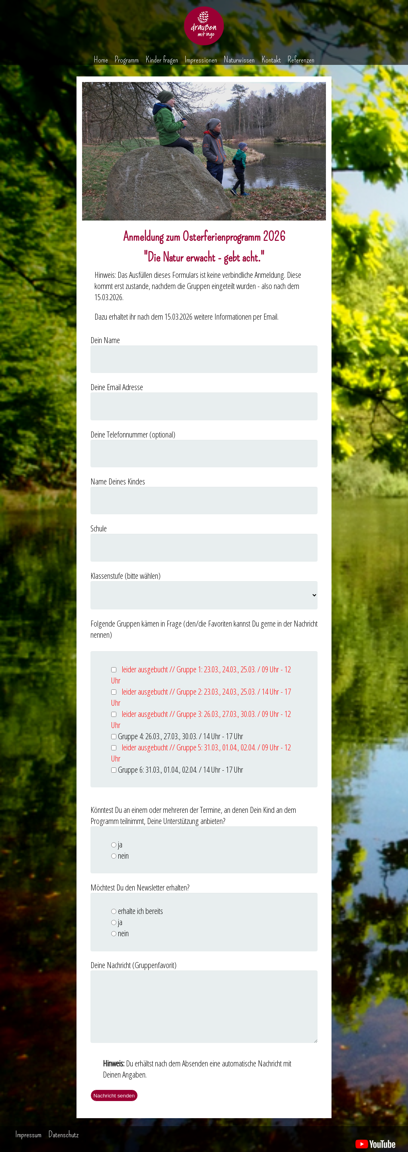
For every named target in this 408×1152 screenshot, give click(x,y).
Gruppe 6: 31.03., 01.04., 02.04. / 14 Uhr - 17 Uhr (180, 769)
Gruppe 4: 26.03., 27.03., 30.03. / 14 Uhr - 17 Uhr (180, 736)
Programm (126, 60)
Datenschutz (63, 1135)
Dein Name (105, 340)
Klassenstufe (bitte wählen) (125, 575)
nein (123, 855)
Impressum (28, 1135)
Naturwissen (239, 60)
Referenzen (300, 60)
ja (120, 844)
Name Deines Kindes (117, 481)
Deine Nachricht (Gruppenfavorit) (133, 964)
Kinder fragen (161, 60)
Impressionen (200, 60)
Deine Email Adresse (116, 386)
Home (101, 60)
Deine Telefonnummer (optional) (132, 434)
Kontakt (271, 60)
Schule (98, 528)
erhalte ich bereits (140, 910)
